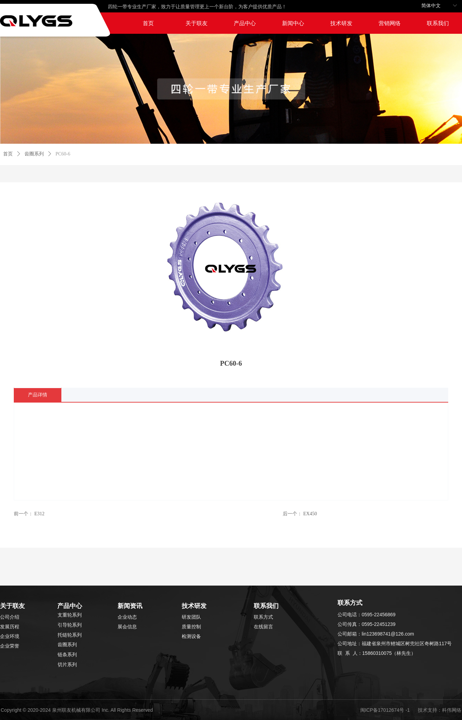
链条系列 (67, 654)
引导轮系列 (70, 625)
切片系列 (67, 664)
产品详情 (37, 394)
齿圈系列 (34, 153)
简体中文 (431, 5)
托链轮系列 (70, 635)
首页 (8, 153)
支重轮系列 (70, 615)
